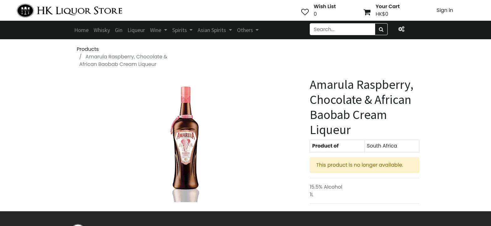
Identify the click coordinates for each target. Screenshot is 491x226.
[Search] (381, 29)
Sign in (445, 10)
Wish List (325, 6)
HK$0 (381, 14)
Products (88, 49)
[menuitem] (81, 30)
